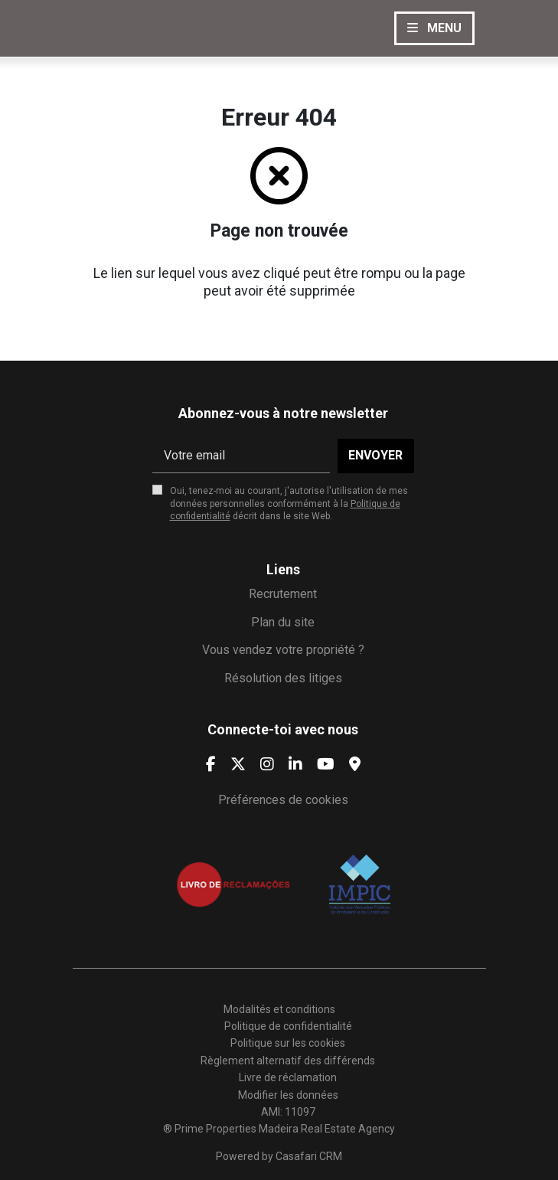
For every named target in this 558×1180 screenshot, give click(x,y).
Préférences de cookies (283, 800)
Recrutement (283, 594)
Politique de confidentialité (288, 1026)
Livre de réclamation (288, 1077)
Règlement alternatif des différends (288, 1060)
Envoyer (375, 455)
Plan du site (283, 622)
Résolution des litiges (283, 678)
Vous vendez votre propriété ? (283, 649)
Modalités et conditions (279, 1009)
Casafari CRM (309, 1156)
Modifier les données (288, 1095)
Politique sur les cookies (287, 1043)
